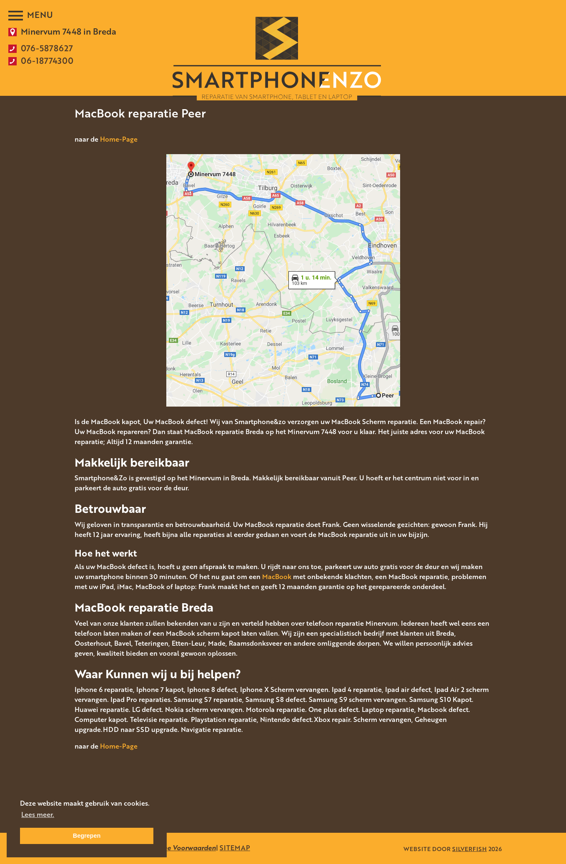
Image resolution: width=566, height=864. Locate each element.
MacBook (276, 577)
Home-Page (119, 139)
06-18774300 (47, 60)
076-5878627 (47, 48)
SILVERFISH (469, 848)
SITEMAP (235, 848)
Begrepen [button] (86, 835)
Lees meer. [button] (37, 814)
